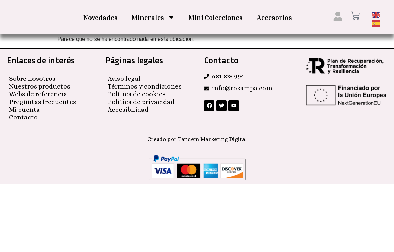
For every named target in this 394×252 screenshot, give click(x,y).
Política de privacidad (141, 101)
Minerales (153, 17)
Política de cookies (137, 93)
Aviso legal (124, 78)
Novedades (100, 17)
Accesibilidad (128, 108)
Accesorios (274, 17)
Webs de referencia (38, 93)
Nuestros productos (39, 85)
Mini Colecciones (216, 17)
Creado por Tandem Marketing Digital (197, 138)
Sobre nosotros (32, 78)
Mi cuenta (24, 108)
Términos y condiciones (145, 85)
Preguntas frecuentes (42, 101)
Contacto (23, 116)
